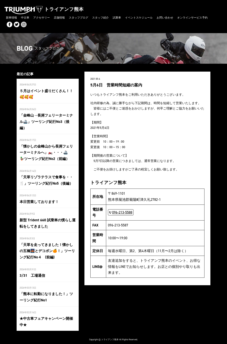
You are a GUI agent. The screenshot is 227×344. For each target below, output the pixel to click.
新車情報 (11, 17)
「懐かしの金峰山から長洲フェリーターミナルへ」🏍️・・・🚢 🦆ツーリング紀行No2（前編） (47, 150)
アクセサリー (41, 17)
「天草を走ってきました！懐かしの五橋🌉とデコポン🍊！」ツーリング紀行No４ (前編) (47, 247)
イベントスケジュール (139, 17)
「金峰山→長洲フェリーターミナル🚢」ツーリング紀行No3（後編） (46, 120)
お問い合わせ (165, 17)
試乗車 (117, 17)
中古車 (25, 17)
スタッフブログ (78, 17)
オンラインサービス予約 (192, 17)
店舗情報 (59, 17)
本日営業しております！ (39, 199)
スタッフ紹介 (100, 17)
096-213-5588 (122, 211)
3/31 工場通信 (32, 271)
